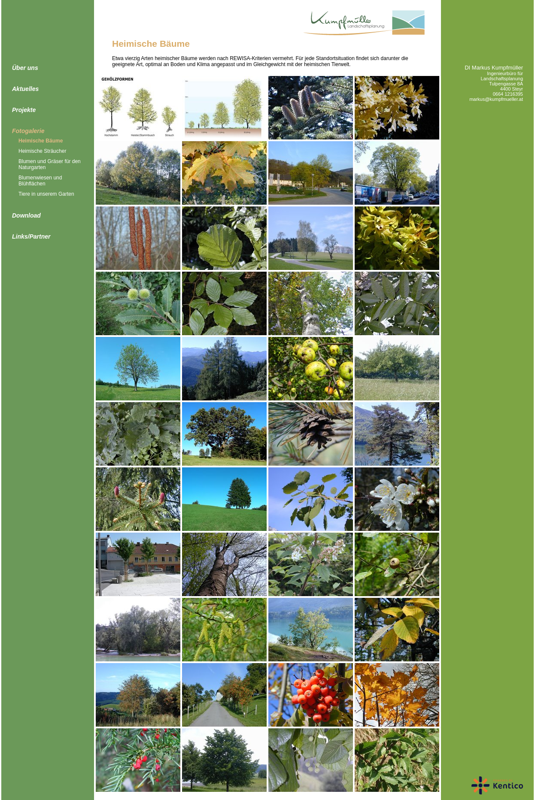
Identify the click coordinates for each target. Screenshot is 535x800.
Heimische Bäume (40, 141)
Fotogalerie (28, 130)
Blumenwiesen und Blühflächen (40, 181)
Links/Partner (31, 236)
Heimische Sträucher (42, 151)
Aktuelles (25, 88)
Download (26, 215)
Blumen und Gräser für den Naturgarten (49, 164)
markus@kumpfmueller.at (496, 99)
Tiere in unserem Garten (46, 194)
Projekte (24, 109)
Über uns (25, 67)
